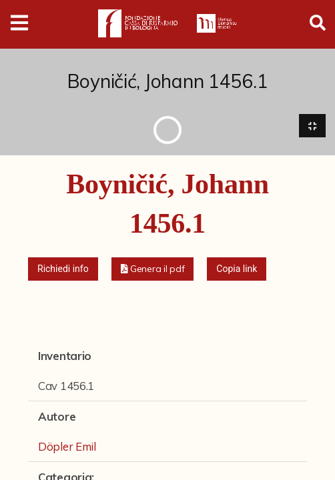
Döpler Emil (67, 447)
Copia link (236, 269)
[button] (152, 269)
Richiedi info (63, 269)
